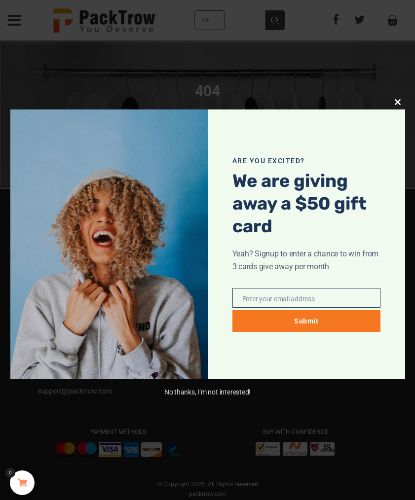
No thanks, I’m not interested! (207, 392)
